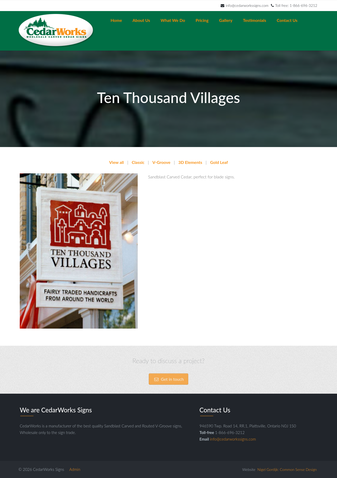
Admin (74, 469)
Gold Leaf (219, 162)
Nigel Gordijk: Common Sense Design (287, 469)
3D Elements (190, 162)
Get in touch (168, 381)
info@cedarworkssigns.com (245, 5)
